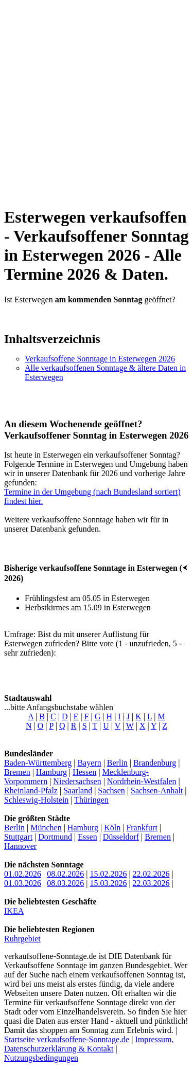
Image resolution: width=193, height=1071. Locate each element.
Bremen (17, 772)
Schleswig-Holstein (36, 799)
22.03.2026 (151, 883)
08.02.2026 (65, 873)
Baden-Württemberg (38, 762)
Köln (112, 827)
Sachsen (111, 790)
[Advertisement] (96, 100)
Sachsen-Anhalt (157, 790)
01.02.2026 (22, 873)
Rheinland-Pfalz (31, 790)
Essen (87, 836)
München (45, 827)
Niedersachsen (77, 781)
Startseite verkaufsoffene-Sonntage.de (66, 1039)
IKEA (14, 910)
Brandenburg (154, 762)
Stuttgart (18, 836)
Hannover (20, 846)
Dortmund (55, 836)
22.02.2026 (151, 873)
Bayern (89, 762)
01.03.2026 (22, 883)
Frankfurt (141, 827)
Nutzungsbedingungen (41, 1058)
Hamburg (51, 772)
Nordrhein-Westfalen (142, 781)
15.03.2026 (108, 883)
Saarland (77, 790)
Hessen (84, 772)
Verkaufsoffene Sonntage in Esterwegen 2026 (100, 358)
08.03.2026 (65, 883)
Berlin (117, 762)
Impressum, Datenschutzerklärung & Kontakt (88, 1044)
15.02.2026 (108, 873)
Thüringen (91, 799)
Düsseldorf (121, 836)
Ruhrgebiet (22, 938)
